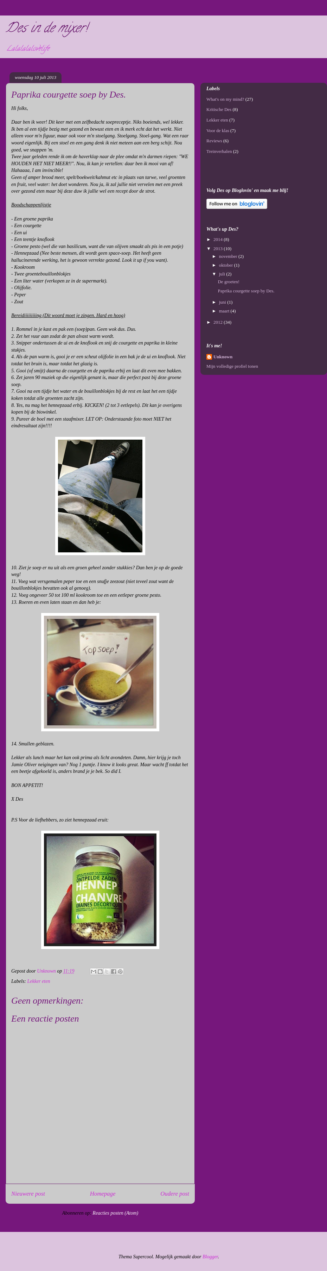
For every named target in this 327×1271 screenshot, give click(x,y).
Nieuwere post (28, 1193)
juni (223, 302)
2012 (218, 322)
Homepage (103, 1193)
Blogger (210, 1256)
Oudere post (174, 1193)
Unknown (222, 356)
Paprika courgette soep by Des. (246, 290)
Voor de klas (217, 130)
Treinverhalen (219, 151)
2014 (218, 239)
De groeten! (228, 281)
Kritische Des (218, 109)
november (228, 256)
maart (225, 311)
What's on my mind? (225, 99)
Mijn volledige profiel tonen (232, 366)
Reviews (214, 140)
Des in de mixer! (47, 29)
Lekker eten (38, 981)
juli (222, 274)
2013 (218, 248)
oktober (226, 265)
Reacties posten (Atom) (115, 1213)
